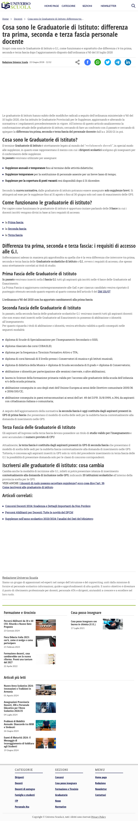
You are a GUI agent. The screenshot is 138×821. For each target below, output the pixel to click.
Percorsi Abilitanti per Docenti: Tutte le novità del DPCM (39, 512)
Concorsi (59, 777)
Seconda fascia (17, 228)
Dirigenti (19, 777)
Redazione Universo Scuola (15, 62)
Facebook (87, 62)
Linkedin (128, 62)
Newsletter (108, 5)
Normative (60, 806)
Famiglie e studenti (25, 795)
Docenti (19, 783)
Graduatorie (61, 795)
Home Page (51, 5)
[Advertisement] (69, 91)
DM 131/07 (104, 291)
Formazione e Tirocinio (66, 789)
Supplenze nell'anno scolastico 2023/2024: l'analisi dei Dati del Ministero (49, 519)
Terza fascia (15, 235)
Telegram (118, 62)
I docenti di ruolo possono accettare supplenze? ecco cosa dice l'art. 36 (62, 483)
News (58, 801)
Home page (101, 777)
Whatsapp (97, 62)
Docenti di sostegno (25, 789)
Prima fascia (15, 222)
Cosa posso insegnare (66, 783)
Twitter (107, 62)
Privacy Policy (98, 817)
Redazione (100, 783)
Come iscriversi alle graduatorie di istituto (27, 487)
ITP (16, 801)
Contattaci (100, 795)
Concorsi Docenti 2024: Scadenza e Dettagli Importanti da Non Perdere (47, 506)
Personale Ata (22, 806)
